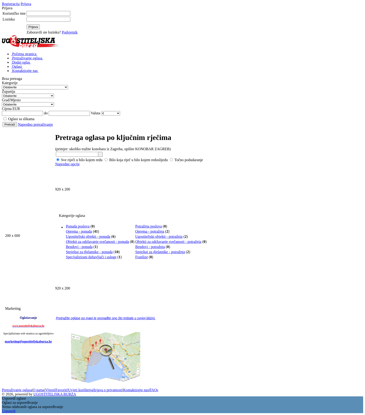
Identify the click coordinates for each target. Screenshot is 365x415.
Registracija (11, 4)
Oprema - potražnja (149, 231)
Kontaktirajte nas (136, 390)
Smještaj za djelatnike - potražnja (160, 252)
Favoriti (62, 390)
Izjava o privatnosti (108, 390)
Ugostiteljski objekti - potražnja (158, 236)
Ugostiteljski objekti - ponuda (88, 236)
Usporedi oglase (14, 398)
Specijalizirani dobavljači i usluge (91, 257)
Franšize (141, 257)
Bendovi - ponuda (79, 247)
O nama (38, 390)
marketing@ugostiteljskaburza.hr (28, 341)
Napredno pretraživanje (35, 124)
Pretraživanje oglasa (17, 390)
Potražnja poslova (148, 226)
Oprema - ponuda (79, 231)
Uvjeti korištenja (80, 390)
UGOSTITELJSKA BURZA (54, 394)
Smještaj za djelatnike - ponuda (89, 252)
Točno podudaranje (186, 160)
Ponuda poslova (78, 226)
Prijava (25, 4)
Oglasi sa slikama (18, 119)
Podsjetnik (70, 32)
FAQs (154, 390)
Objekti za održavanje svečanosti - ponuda (97, 242)
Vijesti (50, 390)
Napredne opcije (67, 164)
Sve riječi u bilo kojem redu (79, 160)
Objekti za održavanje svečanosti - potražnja (168, 242)
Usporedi (9, 411)
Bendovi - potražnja (150, 247)
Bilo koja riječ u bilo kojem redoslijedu (136, 160)
